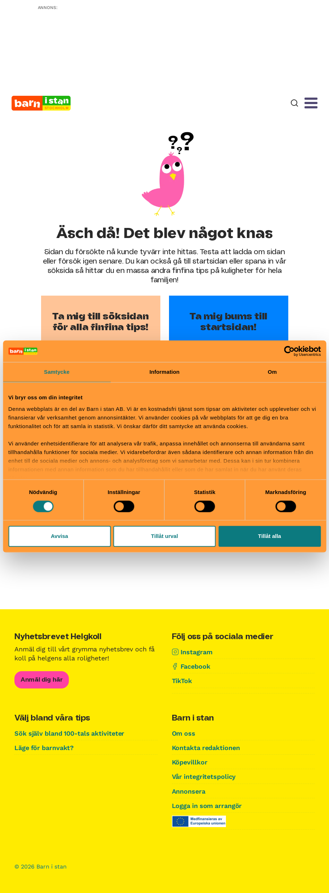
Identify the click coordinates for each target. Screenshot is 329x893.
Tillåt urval (164, 536)
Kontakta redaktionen (206, 747)
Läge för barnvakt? (44, 747)
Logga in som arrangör (207, 805)
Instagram (197, 652)
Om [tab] (272, 372)
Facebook (195, 666)
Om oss (184, 733)
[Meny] (310, 103)
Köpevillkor (190, 762)
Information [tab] (165, 372)
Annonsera (188, 791)
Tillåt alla (269, 536)
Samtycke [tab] (57, 372)
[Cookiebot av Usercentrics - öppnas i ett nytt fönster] (289, 351)
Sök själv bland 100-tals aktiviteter (70, 733)
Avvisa (59, 536)
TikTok (182, 681)
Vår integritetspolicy (204, 776)
